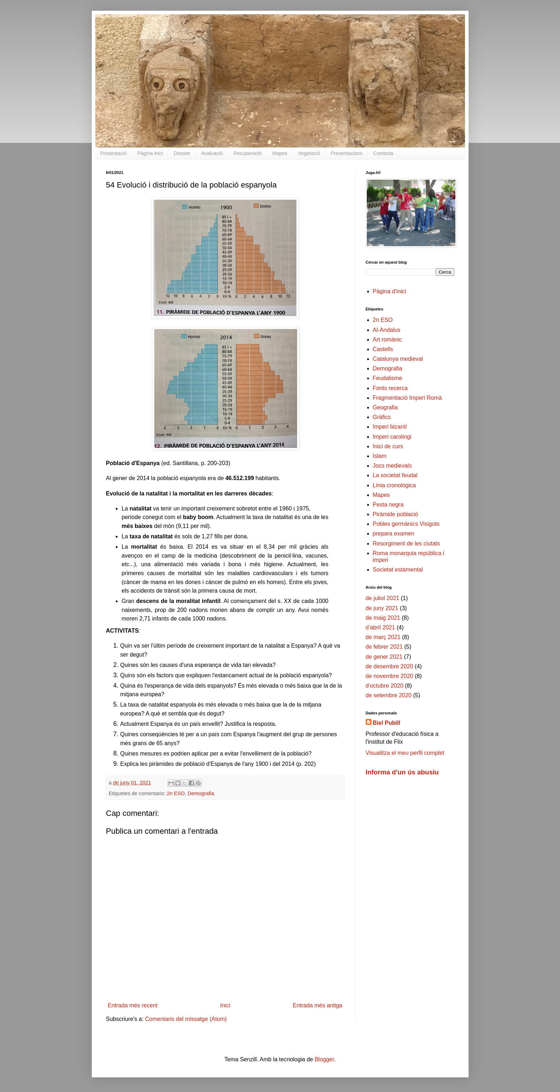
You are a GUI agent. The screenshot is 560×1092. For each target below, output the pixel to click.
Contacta (383, 153)
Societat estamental (398, 570)
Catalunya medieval (398, 359)
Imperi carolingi (392, 437)
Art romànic (387, 339)
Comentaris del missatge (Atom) (186, 1019)
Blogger (324, 1059)
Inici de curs (388, 446)
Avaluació (212, 153)
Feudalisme (387, 378)
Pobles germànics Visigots (406, 524)
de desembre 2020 (389, 666)
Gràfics (382, 417)
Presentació (113, 153)
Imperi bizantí (390, 427)
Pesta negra (388, 505)
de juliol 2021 (382, 598)
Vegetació (309, 153)
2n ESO (176, 793)
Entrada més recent (133, 1005)
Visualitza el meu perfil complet (405, 753)
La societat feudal (395, 475)
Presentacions (346, 153)
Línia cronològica (394, 485)
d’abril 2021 (380, 627)
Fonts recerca (390, 388)
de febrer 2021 (384, 647)
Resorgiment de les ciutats (406, 543)
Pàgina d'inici (389, 291)
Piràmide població (395, 514)
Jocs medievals (392, 466)
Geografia (385, 407)
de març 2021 (383, 637)
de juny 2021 (382, 608)
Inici (225, 1005)
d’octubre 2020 (385, 686)
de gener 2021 (384, 657)
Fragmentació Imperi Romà (407, 398)
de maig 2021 (383, 618)
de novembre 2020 (389, 676)
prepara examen (394, 533)
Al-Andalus (386, 330)
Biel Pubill (386, 723)
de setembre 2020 (389, 695)
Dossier (182, 153)
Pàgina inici (150, 153)
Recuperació (248, 153)
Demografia (201, 793)
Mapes (280, 153)
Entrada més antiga (317, 1005)
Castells (383, 349)
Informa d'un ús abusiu (402, 772)
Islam (379, 456)
